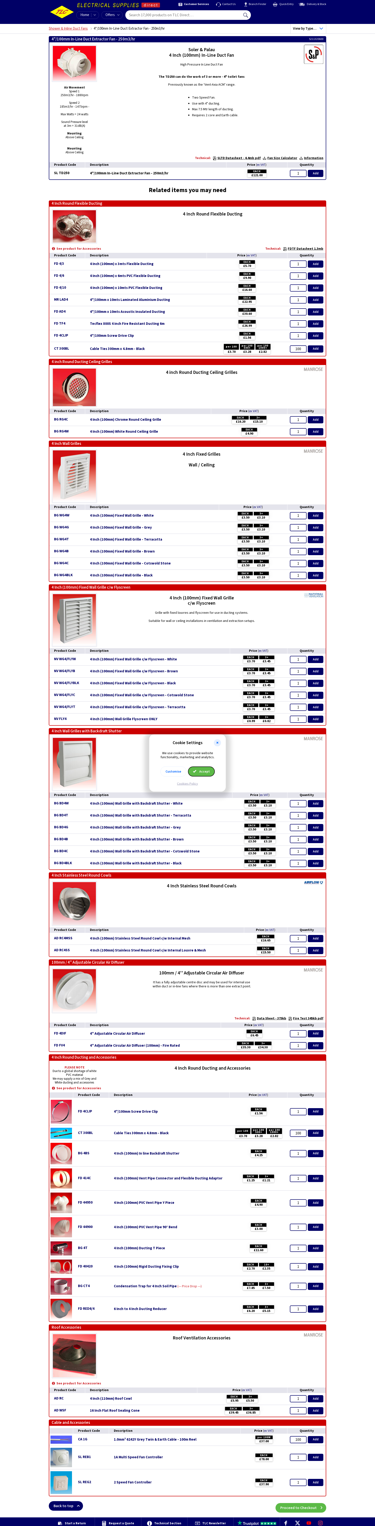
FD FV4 (59, 1045)
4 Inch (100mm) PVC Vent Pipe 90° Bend (145, 1227)
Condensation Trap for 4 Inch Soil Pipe (145, 1286)
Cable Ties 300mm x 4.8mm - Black (117, 349)
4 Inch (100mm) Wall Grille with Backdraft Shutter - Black (136, 863)
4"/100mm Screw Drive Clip (112, 336)
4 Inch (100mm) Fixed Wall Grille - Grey (121, 527)
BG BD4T (61, 815)
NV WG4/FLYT (64, 706)
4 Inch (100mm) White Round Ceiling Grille (124, 432)
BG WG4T (61, 539)
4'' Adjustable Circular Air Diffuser (117, 1034)
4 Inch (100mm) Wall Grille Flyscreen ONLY (123, 719)
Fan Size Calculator (280, 158)
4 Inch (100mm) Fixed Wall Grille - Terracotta (126, 539)
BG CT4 (84, 1285)
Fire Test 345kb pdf (305, 1018)
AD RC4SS (62, 950)
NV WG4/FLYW (65, 659)
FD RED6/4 (86, 1308)
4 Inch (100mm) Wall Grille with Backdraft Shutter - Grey (135, 827)
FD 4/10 (60, 287)
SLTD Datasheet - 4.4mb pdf (237, 158)
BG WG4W (61, 515)
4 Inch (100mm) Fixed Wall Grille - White (122, 516)
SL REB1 (84, 1457)
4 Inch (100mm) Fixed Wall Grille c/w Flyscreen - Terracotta (137, 707)
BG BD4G (61, 827)
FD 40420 (85, 1266)
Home (84, 14)
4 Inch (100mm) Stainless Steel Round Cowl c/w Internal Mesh (140, 938)
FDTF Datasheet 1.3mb (303, 248)
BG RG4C (61, 419)
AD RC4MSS (63, 938)
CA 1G (82, 1439)
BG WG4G (61, 527)
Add (316, 173)
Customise (173, 771)
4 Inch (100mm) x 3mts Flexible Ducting (122, 264)
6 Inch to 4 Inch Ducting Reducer (140, 1309)
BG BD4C (61, 851)
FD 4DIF (60, 1033)
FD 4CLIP (61, 335)
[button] (217, 742)
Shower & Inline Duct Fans (68, 28)
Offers (112, 14)
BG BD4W (61, 803)
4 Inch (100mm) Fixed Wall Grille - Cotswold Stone (130, 563)
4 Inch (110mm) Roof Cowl (111, 1399)
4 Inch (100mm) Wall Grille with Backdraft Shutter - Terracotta (140, 815)
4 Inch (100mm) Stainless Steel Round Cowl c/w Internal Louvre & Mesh (148, 950)
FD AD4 (60, 311)
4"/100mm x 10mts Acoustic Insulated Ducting (127, 312)
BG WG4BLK (63, 575)
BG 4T (83, 1247)
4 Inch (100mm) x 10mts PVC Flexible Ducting (126, 288)
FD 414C (84, 1178)
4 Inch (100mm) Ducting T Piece (139, 1248)
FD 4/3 (59, 263)
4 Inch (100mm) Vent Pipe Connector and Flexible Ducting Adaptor (168, 1178)
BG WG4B (61, 551)
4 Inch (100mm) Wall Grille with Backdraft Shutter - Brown (137, 839)
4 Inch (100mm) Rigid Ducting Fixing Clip (146, 1267)
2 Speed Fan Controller (133, 1482)
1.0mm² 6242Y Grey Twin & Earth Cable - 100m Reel (155, 1440)
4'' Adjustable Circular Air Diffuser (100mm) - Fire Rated (135, 1046)
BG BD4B (61, 839)
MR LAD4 (61, 299)
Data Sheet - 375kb (269, 1018)
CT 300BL (61, 348)
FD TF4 (59, 323)
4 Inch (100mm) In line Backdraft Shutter (146, 1153)
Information (311, 158)
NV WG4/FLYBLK (66, 683)
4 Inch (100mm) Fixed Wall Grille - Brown (122, 551)
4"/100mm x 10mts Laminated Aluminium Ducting (130, 300)
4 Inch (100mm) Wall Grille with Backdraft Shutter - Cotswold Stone (145, 851)
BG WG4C (61, 563)
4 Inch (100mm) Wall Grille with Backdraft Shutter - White (136, 804)
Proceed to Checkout (303, 1506)
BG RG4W (61, 431)
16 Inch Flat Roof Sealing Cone (115, 1411)
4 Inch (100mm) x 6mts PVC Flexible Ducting (125, 276)
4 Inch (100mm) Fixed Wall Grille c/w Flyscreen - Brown (134, 671)
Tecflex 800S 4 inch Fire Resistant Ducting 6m (127, 324)
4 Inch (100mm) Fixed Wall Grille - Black (121, 575)
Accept (201, 771)
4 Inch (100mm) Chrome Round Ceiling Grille (125, 420)
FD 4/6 (59, 275)
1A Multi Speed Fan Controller (138, 1457)
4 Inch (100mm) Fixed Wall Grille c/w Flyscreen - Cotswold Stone (142, 695)
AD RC (59, 1398)
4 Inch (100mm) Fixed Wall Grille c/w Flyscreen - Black (133, 683)
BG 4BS (83, 1153)
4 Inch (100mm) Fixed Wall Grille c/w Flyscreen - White (133, 659)
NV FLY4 (60, 718)
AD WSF (60, 1410)
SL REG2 (84, 1482)
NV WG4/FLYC (64, 694)
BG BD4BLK (63, 863)
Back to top (68, 1506)
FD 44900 (85, 1226)
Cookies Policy (187, 783)
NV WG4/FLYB (64, 671)
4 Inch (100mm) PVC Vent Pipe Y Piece (144, 1203)
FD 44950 (85, 1202)
